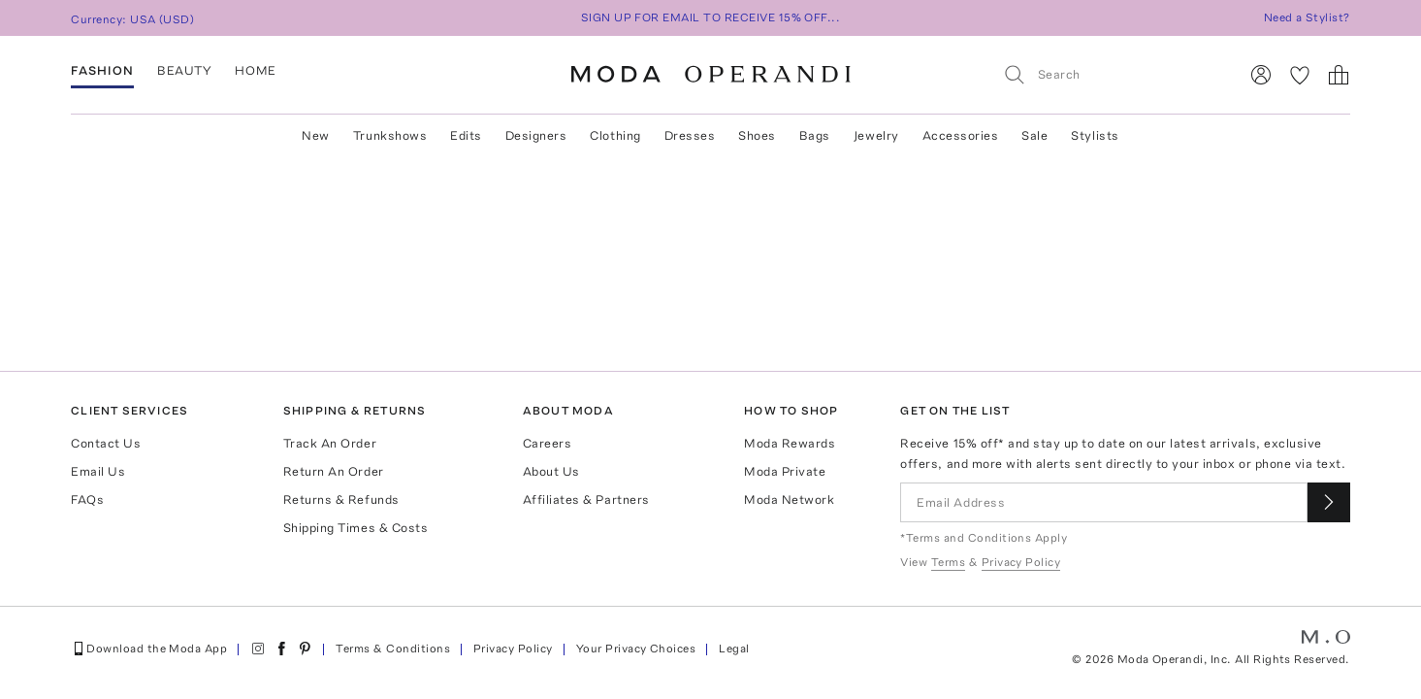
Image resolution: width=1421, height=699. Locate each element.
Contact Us (106, 443)
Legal (734, 648)
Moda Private (784, 471)
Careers (547, 443)
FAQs (87, 499)
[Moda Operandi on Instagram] (258, 648)
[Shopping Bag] (1338, 74)
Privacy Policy (513, 648)
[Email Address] (1103, 502)
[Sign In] (1261, 74)
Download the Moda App (149, 648)
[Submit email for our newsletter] (1329, 502)
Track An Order (329, 443)
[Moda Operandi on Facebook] (281, 648)
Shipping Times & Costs (355, 527)
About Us (551, 471)
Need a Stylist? (1307, 17)
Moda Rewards (789, 443)
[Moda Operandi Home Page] (711, 75)
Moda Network (789, 499)
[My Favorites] (1299, 74)
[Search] (1112, 74)
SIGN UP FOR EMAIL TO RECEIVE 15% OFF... (711, 17)
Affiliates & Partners (586, 499)
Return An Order (333, 471)
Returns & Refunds (341, 499)
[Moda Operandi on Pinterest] (304, 648)
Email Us (98, 471)
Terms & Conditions (393, 648)
